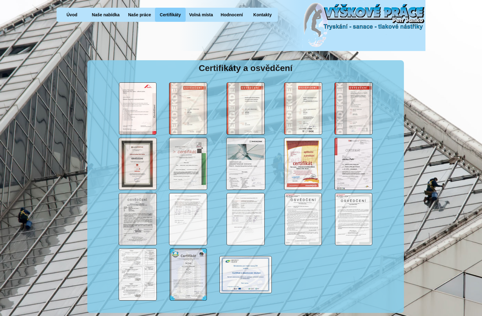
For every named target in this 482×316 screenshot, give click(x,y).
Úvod (72, 14)
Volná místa (201, 14)
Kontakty (262, 14)
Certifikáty (170, 14)
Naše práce (139, 14)
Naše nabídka (106, 14)
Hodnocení (232, 14)
